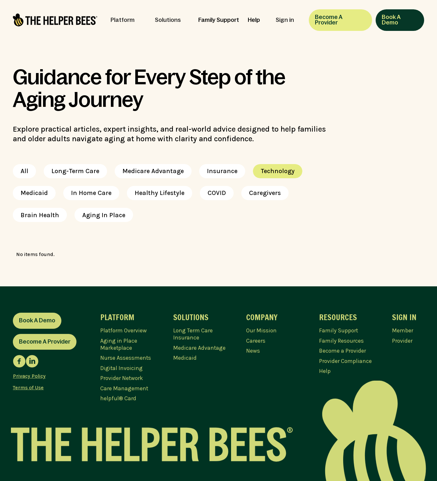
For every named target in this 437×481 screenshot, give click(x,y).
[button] (125, 20)
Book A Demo (391, 20)
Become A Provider (329, 20)
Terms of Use (28, 389)
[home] (55, 20)
